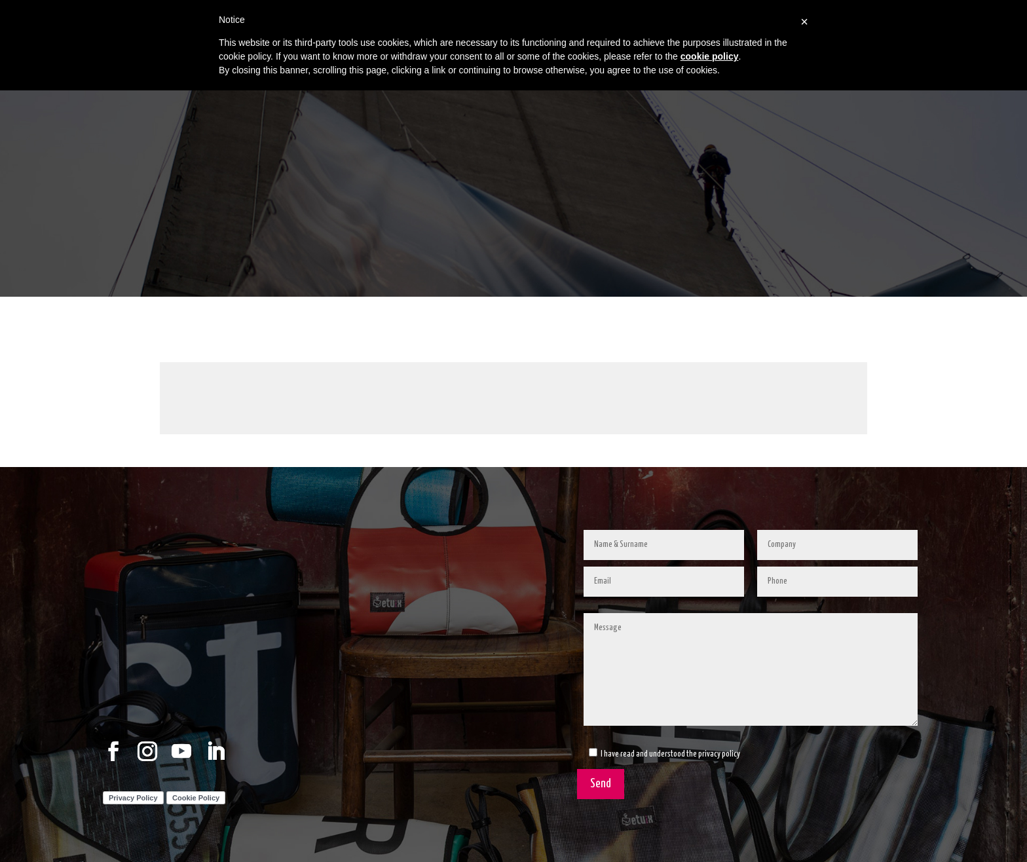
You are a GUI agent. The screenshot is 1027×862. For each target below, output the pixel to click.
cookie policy (710, 56)
